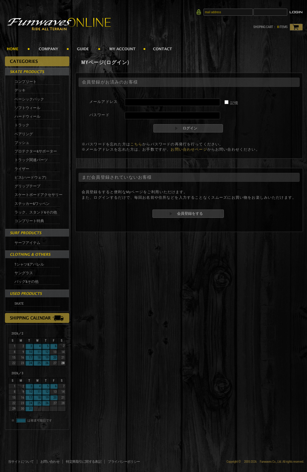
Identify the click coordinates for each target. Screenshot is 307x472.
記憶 (234, 103)
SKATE (19, 303)
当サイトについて (21, 462)
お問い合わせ (50, 462)
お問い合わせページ (189, 149)
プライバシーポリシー (124, 462)
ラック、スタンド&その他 (35, 212)
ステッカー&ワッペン (32, 203)
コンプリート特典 (29, 221)
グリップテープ (27, 186)
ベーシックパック (29, 99)
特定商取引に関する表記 (83, 462)
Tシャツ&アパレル (29, 264)
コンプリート (25, 81)
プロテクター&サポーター (35, 151)
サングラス (23, 273)
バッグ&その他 (26, 281)
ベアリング (23, 134)
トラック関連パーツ (31, 160)
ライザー (21, 169)
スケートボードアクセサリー (38, 195)
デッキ (20, 90)
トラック (21, 125)
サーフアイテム (27, 243)
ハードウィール (27, 116)
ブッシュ (21, 142)
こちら (136, 144)
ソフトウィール (27, 108)
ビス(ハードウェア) (30, 177)
